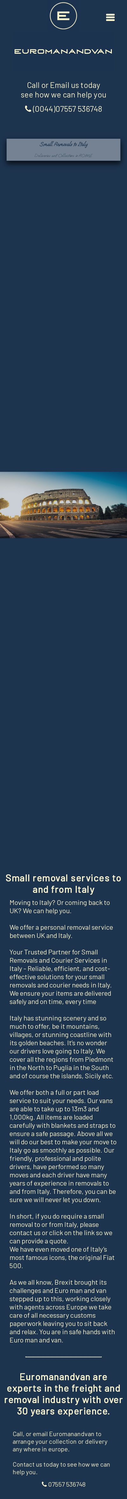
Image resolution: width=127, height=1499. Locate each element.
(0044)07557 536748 (63, 108)
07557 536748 (64, 1484)
